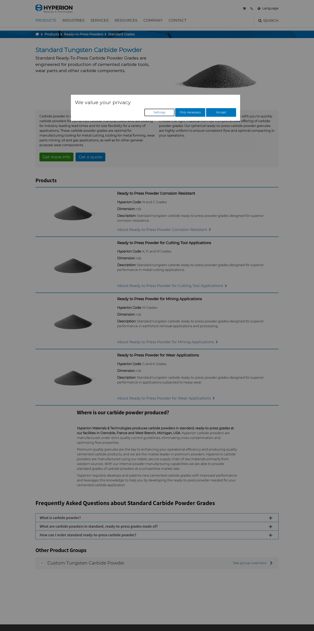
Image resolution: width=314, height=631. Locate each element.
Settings (159, 112)
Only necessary (190, 112)
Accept (221, 112)
